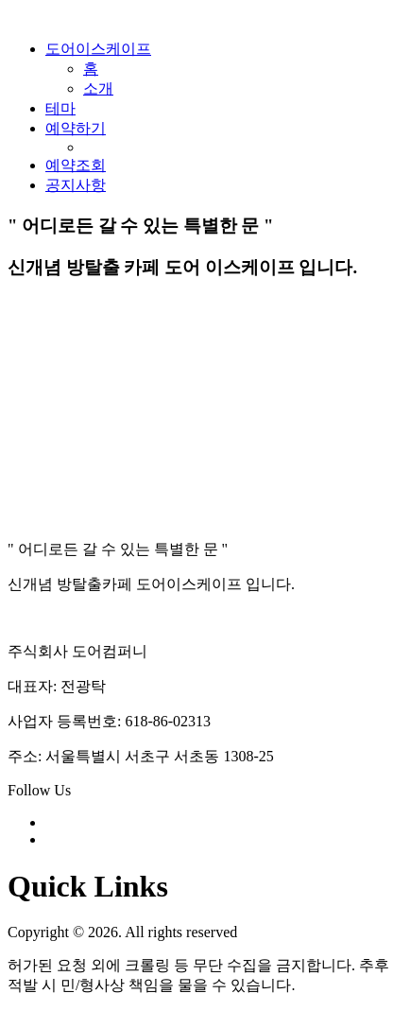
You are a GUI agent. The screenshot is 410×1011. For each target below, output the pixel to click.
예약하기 (75, 128)
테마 (60, 108)
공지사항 (75, 185)
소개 (98, 88)
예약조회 (75, 165)
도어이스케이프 (98, 49)
